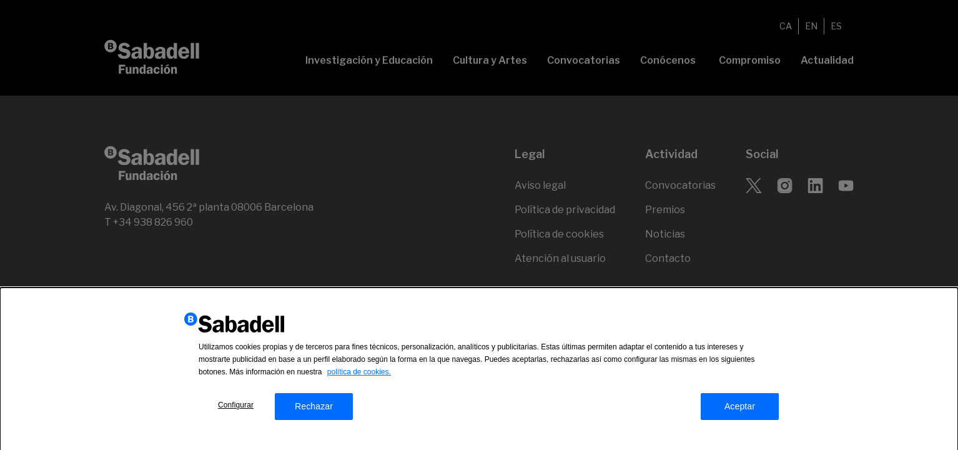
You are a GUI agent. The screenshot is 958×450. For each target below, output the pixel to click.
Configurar (236, 409)
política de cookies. (359, 376)
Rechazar (314, 411)
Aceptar (739, 411)
